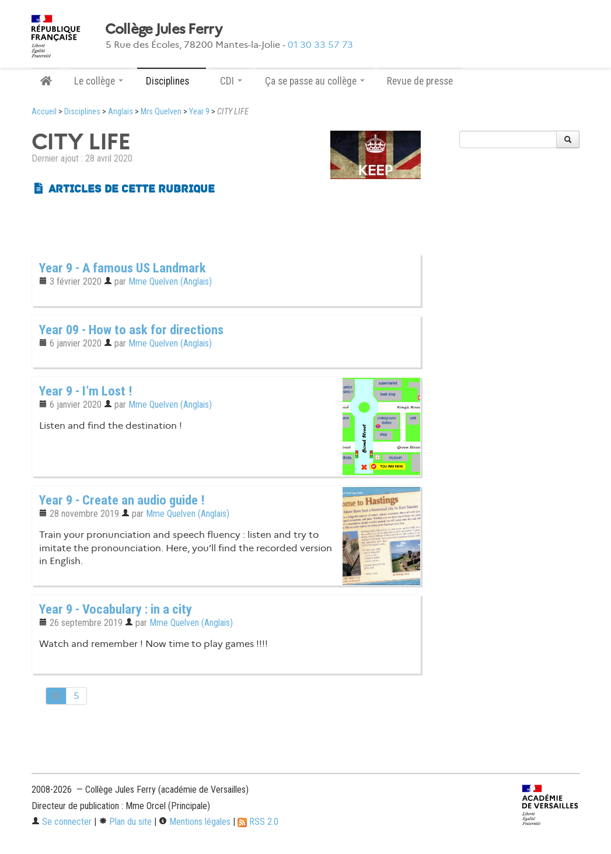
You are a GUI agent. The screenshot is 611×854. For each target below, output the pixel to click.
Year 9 (199, 112)
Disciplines (82, 112)
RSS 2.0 (258, 821)
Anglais (120, 112)
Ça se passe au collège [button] (315, 81)
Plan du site (125, 821)
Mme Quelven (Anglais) (170, 281)
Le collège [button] (98, 81)
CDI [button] (231, 81)
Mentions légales (195, 821)
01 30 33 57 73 (320, 44)
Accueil (44, 112)
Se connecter (62, 821)
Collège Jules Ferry (163, 29)
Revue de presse (420, 81)
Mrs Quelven (161, 112)
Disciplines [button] (171, 81)
